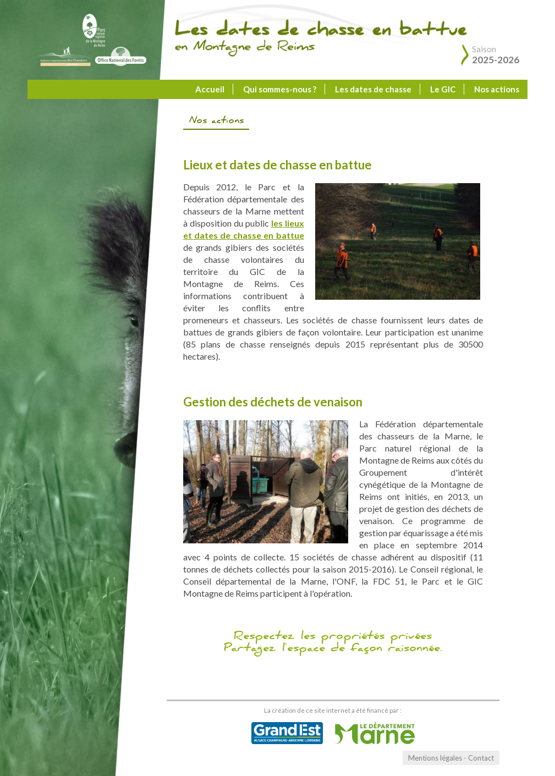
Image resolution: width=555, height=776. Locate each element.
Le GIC (442, 89)
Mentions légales (435, 757)
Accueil (209, 89)
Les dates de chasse (373, 89)
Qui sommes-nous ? (279, 89)
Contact (481, 757)
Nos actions (496, 89)
